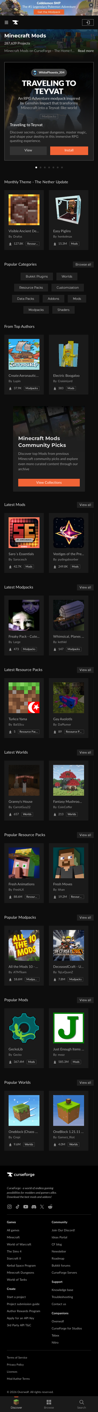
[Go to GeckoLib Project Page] (24, 1038)
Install (69, 150)
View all (85, 505)
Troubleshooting (62, 1297)
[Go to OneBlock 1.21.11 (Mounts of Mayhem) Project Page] (68, 1121)
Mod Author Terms (18, 1379)
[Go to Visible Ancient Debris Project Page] (24, 220)
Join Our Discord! (63, 1230)
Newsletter (59, 1251)
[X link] (42, 1206)
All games (13, 1230)
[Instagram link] (9, 1206)
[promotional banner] (49, 8)
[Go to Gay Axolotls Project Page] (68, 708)
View (28, 150)
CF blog (57, 1244)
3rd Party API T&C (19, 1325)
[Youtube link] (25, 1206)
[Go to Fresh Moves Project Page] (68, 873)
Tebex (55, 1335)
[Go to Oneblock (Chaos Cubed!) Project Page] (24, 1121)
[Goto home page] (15, 22)
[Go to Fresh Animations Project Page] (24, 873)
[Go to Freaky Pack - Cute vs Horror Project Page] (24, 625)
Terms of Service (17, 1357)
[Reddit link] (50, 1206)
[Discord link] (33, 1206)
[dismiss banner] (91, 5)
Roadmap (58, 1258)
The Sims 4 (14, 1251)
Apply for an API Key (20, 1318)
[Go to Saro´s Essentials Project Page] (24, 543)
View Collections (49, 482)
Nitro (55, 1342)
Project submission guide (23, 1304)
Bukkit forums (61, 1265)
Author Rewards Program (23, 1311)
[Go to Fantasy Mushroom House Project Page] (68, 791)
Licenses (12, 1372)
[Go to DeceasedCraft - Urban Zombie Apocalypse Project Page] (68, 956)
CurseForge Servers (64, 1272)
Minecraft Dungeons (20, 1272)
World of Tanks (17, 1279)
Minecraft (13, 1237)
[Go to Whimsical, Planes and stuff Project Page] (68, 625)
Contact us (59, 1304)
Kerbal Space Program (21, 1265)
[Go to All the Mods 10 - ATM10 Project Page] (24, 956)
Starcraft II (14, 1258)
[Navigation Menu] (6, 22)
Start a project (16, 1297)
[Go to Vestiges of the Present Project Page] (68, 543)
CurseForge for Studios (67, 1328)
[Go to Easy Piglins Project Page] (68, 220)
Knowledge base (62, 1290)
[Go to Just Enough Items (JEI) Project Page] (68, 1038)
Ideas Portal (59, 1237)
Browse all (83, 264)
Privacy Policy (15, 1364)
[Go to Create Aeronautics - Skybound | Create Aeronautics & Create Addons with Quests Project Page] (24, 365)
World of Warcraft (19, 1244)
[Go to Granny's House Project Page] (24, 791)
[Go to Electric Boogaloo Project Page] (68, 365)
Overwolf (58, 1321)
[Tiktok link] (17, 1206)
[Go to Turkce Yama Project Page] (24, 708)
